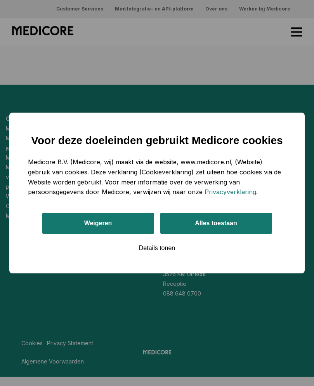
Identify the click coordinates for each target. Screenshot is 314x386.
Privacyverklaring (230, 192)
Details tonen (157, 248)
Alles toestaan (216, 223)
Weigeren (98, 223)
